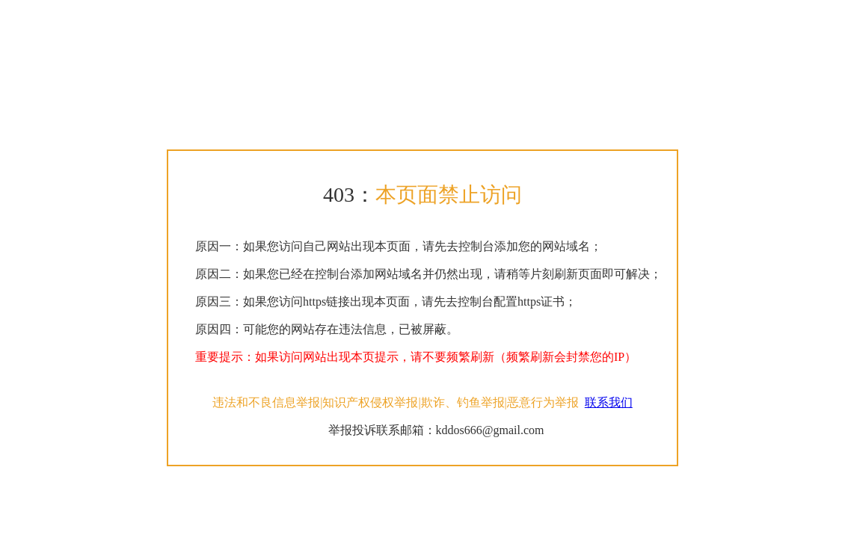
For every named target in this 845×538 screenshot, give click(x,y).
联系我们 (609, 402)
